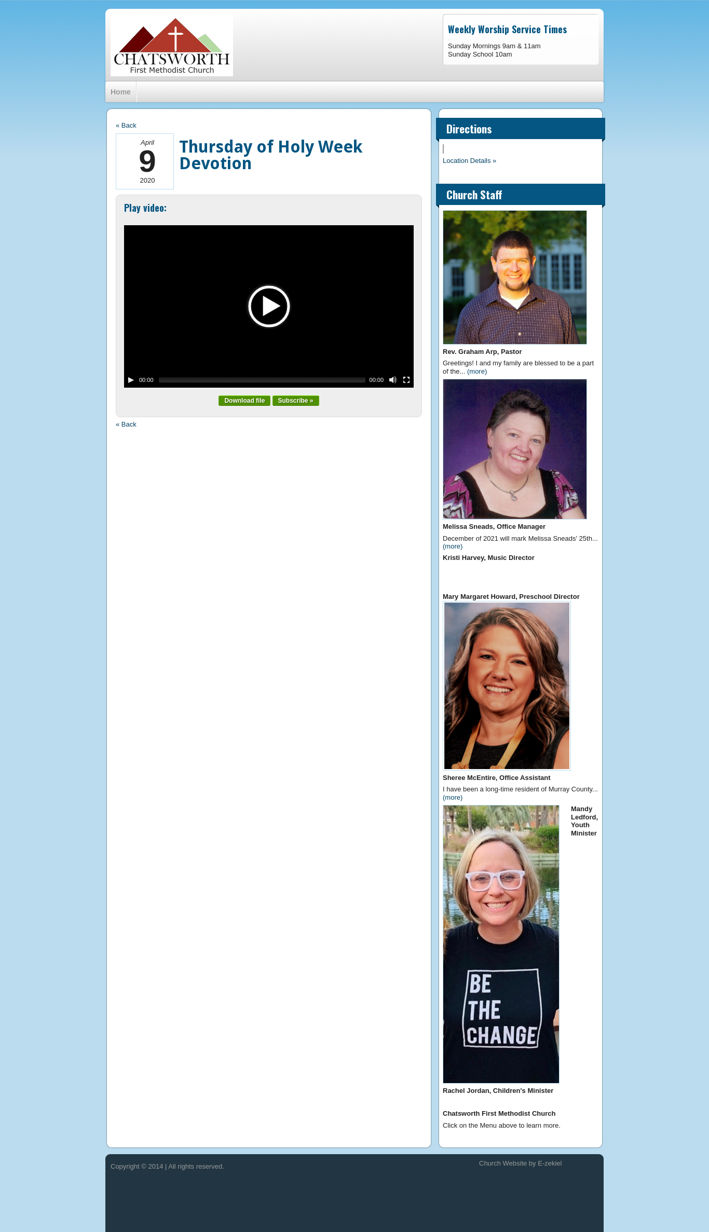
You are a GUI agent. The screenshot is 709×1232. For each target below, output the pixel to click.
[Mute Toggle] (393, 380)
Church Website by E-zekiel (520, 1163)
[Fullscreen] (406, 380)
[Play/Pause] (131, 380)
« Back (126, 125)
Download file (244, 400)
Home (121, 92)
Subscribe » (295, 400)
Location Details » (469, 161)
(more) (477, 371)
